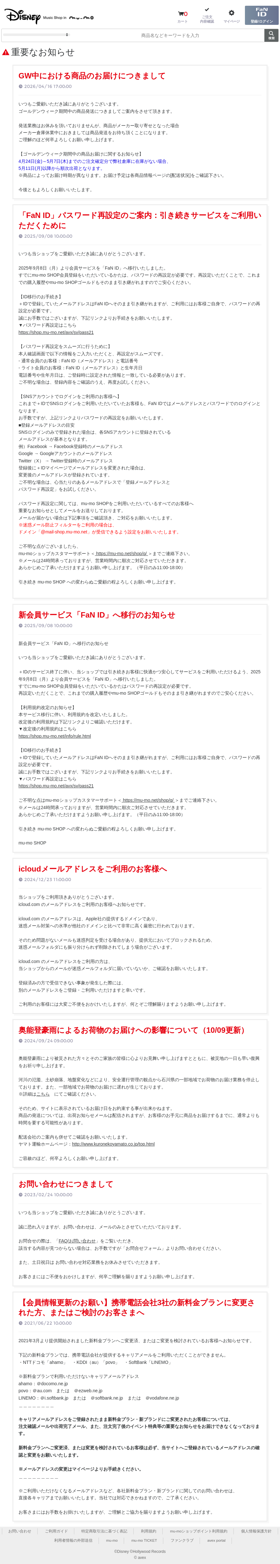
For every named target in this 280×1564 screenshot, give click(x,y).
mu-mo (111, 1540)
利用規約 (148, 1531)
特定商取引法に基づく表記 (104, 1531)
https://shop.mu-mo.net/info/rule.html (54, 736)
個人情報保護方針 (256, 1531)
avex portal (217, 1540)
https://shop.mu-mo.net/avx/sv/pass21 (56, 332)
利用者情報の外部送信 (72, 1540)
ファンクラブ (182, 1540)
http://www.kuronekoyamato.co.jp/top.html (113, 1144)
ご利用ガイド (56, 1531)
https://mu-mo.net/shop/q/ (121, 553)
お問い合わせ (19, 1531)
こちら (43, 1094)
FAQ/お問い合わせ (77, 1240)
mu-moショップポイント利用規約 (199, 1531)
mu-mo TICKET (144, 1540)
